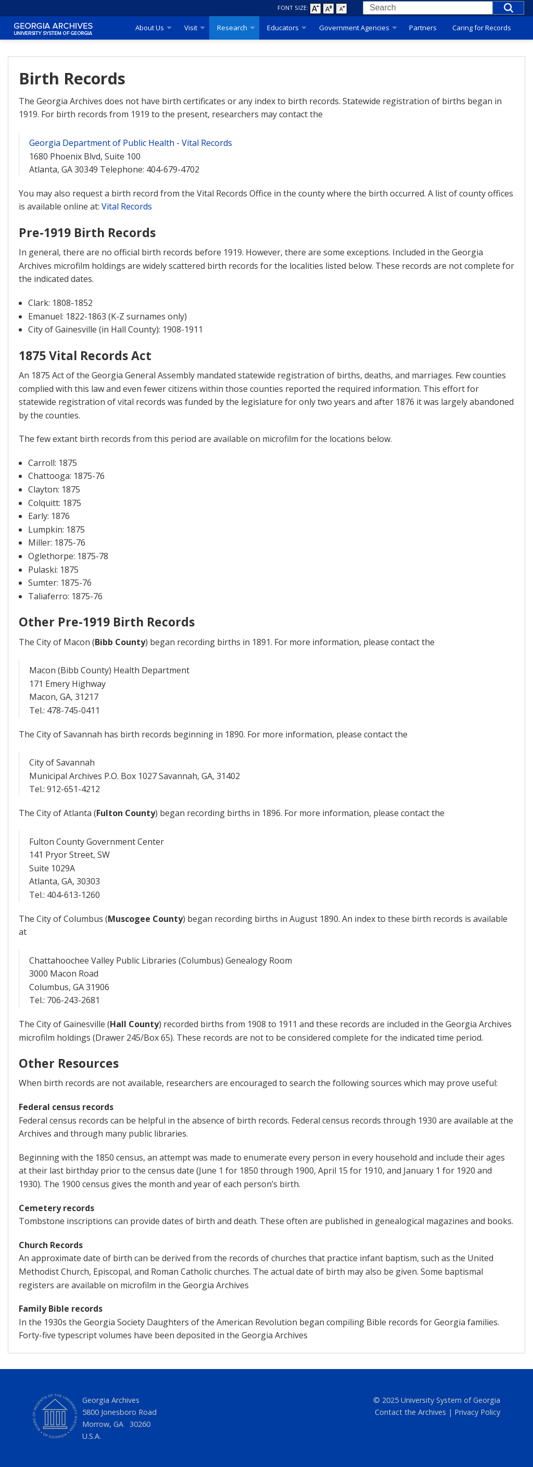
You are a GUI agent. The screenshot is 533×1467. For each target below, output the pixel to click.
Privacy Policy (477, 1412)
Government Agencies (354, 27)
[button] (508, 8)
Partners (423, 27)
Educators (283, 27)
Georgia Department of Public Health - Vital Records (130, 143)
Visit (190, 27)
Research (232, 27)
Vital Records (126, 206)
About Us (149, 27)
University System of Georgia (450, 1400)
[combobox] (427, 8)
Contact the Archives (410, 1412)
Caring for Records (481, 27)
